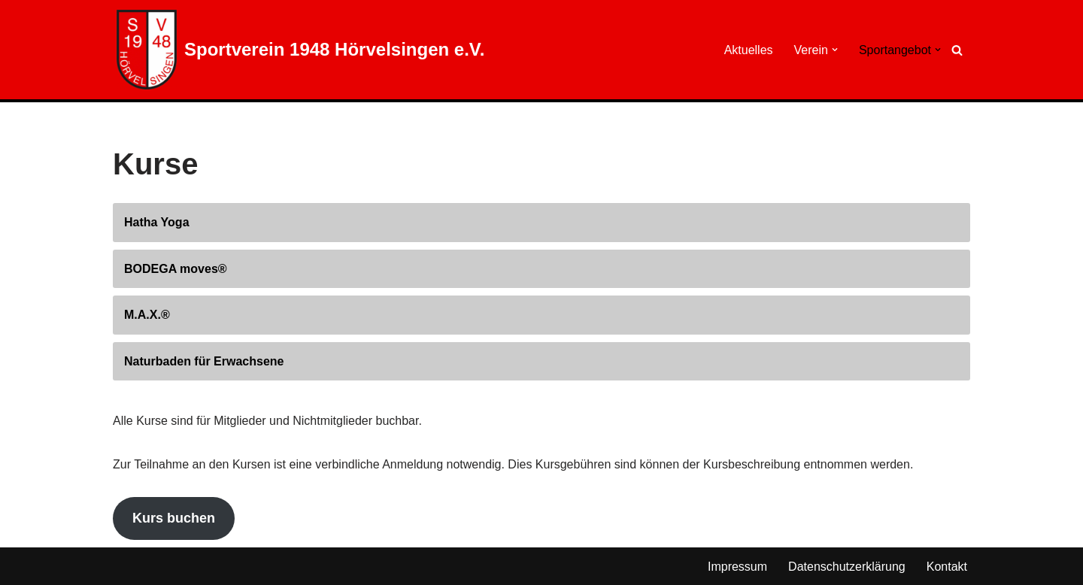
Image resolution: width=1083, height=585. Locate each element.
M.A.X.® (147, 314)
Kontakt (947, 566)
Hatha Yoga (157, 222)
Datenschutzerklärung (847, 566)
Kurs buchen (173, 518)
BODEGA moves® (175, 268)
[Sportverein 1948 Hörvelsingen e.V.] (300, 49)
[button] (835, 50)
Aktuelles (748, 50)
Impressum (737, 566)
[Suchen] (957, 50)
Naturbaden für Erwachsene (204, 361)
